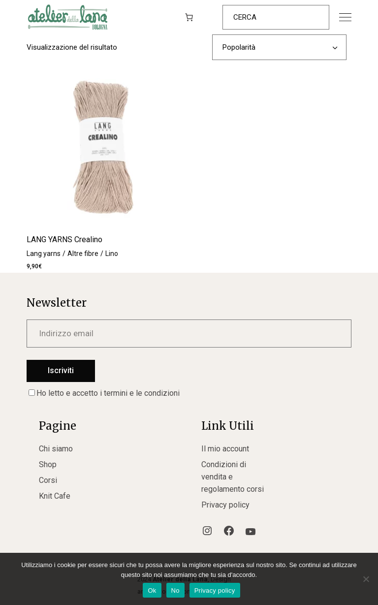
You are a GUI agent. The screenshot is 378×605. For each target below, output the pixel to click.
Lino (111, 253)
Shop (48, 464)
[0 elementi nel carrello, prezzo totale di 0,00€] (189, 17)
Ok (152, 590)
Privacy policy (225, 504)
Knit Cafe (54, 496)
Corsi (48, 480)
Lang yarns (44, 253)
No (175, 590)
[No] (366, 579)
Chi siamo (56, 448)
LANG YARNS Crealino (64, 239)
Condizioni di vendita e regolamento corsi (232, 477)
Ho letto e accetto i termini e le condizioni (104, 393)
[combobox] (279, 47)
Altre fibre (82, 253)
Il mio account (225, 448)
